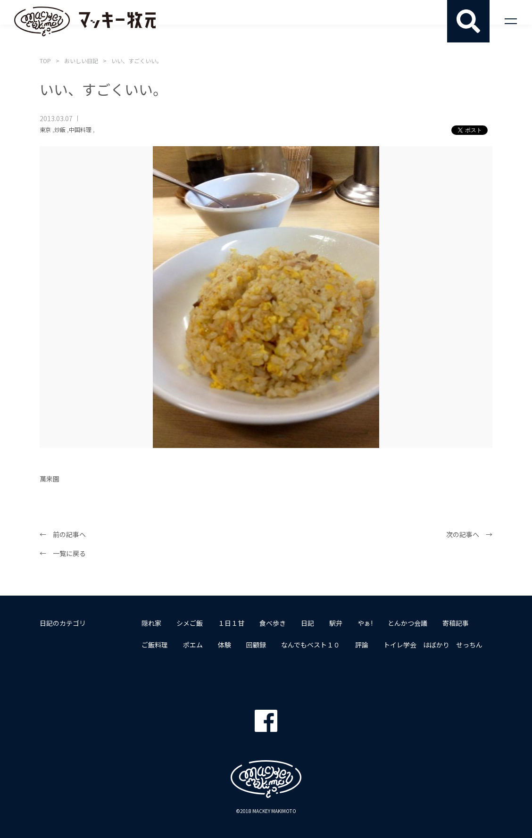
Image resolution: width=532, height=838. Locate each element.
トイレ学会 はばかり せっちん (432, 644)
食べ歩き (272, 623)
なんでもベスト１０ (310, 644)
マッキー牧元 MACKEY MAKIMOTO (85, 21)
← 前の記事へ (63, 534)
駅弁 (335, 623)
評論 (361, 644)
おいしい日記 (81, 61)
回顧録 (256, 644)
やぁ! (365, 623)
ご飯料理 (154, 644)
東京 (45, 129)
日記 (307, 623)
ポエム (193, 644)
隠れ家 (151, 623)
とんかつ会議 (407, 623)
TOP (45, 61)
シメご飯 (189, 623)
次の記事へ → (469, 534)
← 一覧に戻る (63, 553)
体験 (224, 644)
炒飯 (60, 129)
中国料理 (80, 129)
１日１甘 (231, 623)
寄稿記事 (455, 623)
